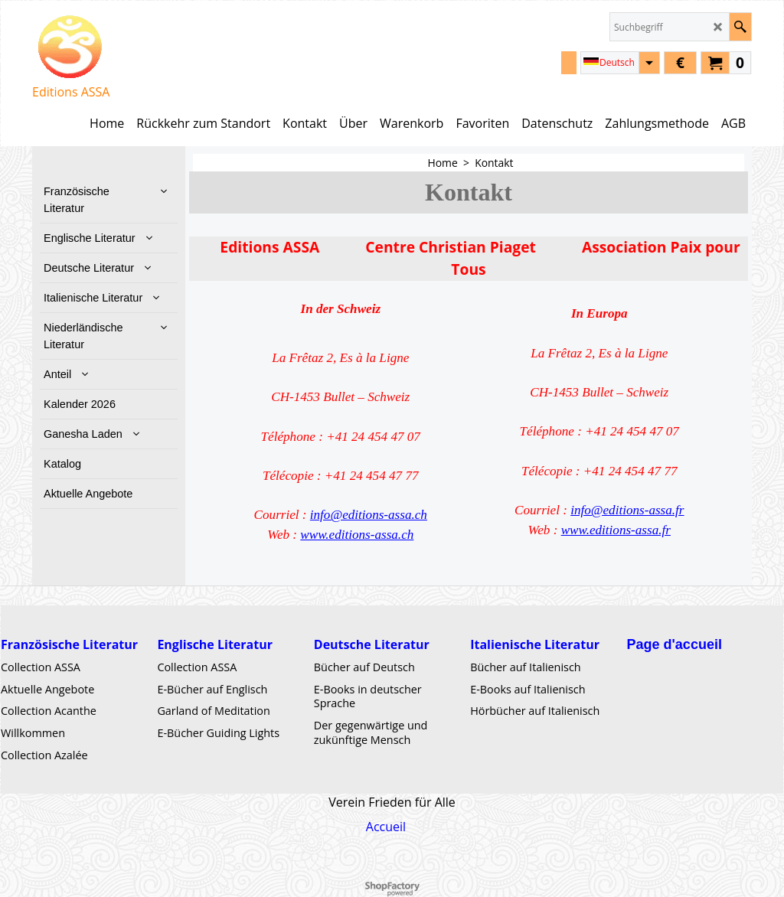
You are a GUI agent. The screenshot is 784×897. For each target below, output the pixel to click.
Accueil (386, 826)
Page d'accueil (674, 644)
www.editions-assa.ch (356, 534)
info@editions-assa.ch (368, 514)
